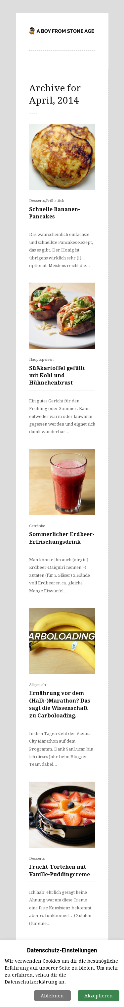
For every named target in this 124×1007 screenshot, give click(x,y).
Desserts (37, 201)
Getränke (37, 526)
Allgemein (37, 685)
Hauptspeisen (41, 359)
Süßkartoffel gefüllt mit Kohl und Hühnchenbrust (57, 375)
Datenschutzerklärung (31, 981)
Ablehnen (52, 995)
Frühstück (55, 201)
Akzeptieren (98, 995)
